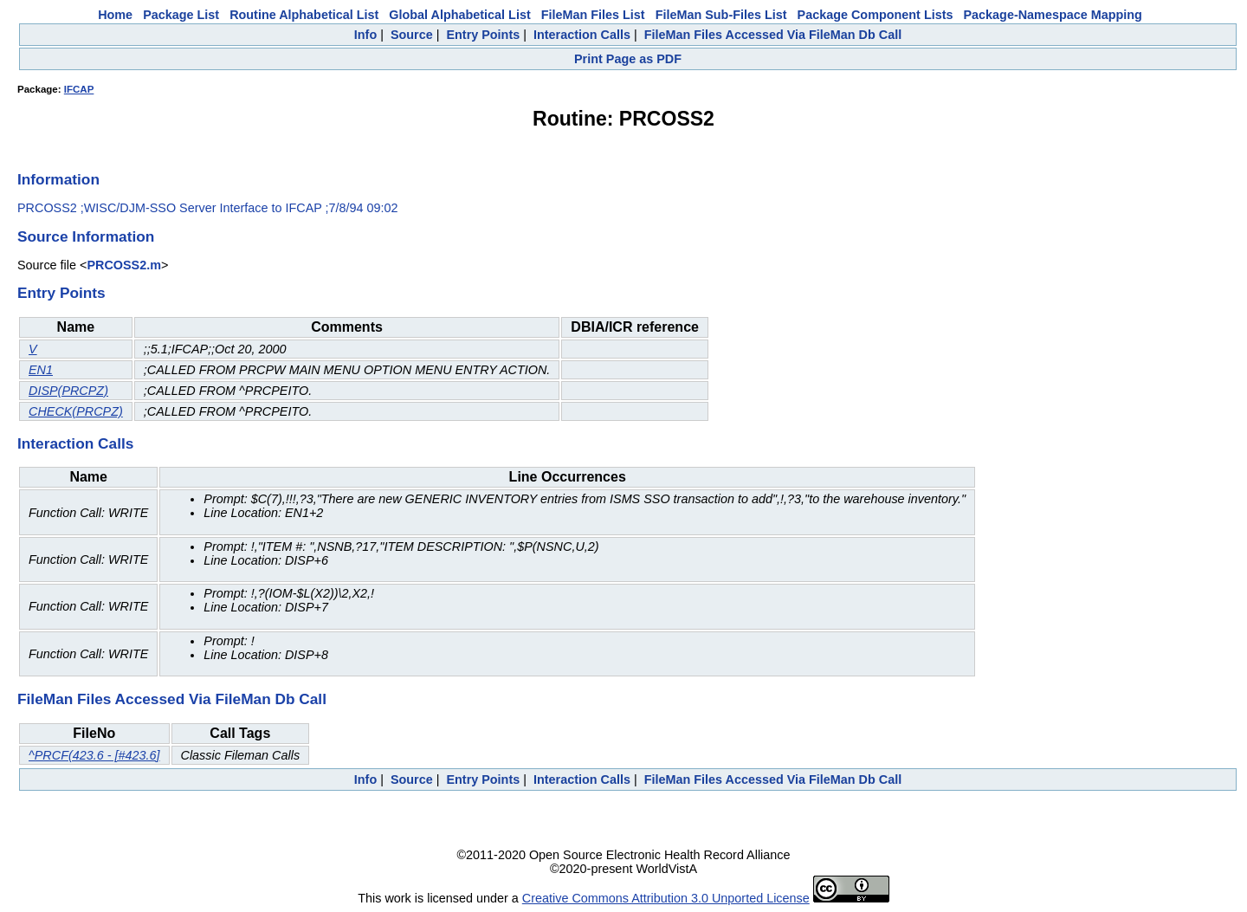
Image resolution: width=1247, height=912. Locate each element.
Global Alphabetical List (459, 15)
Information (58, 179)
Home (115, 15)
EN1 (41, 370)
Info (365, 35)
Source (412, 35)
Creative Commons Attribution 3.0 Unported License (666, 898)
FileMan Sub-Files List (721, 15)
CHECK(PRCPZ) (76, 411)
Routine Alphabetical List (303, 15)
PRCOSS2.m (124, 265)
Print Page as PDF (628, 59)
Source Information (85, 236)
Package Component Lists (875, 15)
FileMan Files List (593, 15)
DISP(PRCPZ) (68, 391)
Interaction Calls (581, 35)
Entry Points (483, 35)
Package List (181, 15)
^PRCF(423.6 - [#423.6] (94, 755)
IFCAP (79, 89)
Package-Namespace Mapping (1053, 15)
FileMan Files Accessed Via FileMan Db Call (773, 35)
